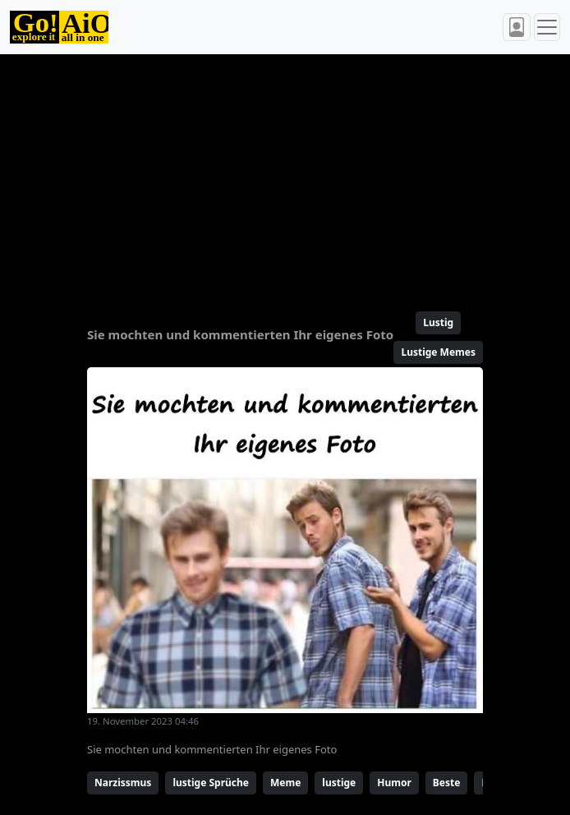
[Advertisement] (285, 176)
